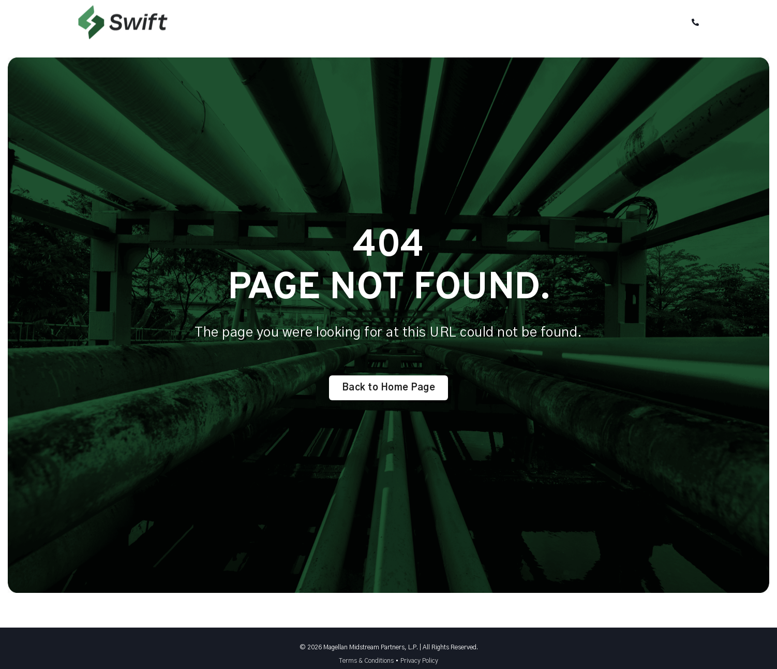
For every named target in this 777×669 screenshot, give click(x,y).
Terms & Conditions (366, 661)
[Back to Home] (123, 32)
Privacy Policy (419, 661)
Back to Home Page (389, 387)
